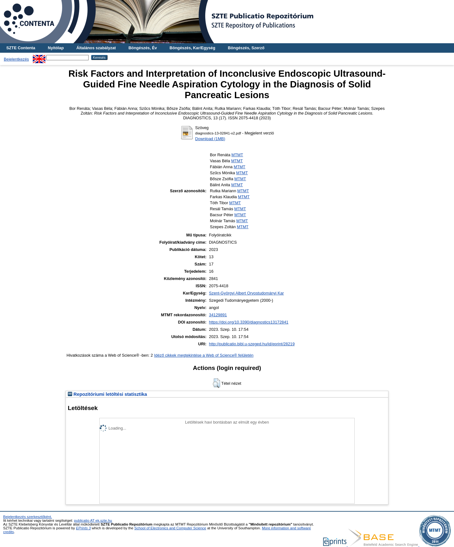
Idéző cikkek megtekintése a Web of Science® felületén (203, 355)
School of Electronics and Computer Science (170, 528)
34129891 (218, 314)
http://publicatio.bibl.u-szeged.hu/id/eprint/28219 (252, 344)
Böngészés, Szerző (246, 47)
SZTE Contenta (20, 47)
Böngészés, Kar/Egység (192, 47)
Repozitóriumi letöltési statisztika (107, 394)
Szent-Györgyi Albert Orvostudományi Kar (246, 293)
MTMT (237, 154)
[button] (216, 383)
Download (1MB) (210, 138)
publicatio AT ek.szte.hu (93, 520)
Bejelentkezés (16, 59)
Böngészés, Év (142, 47)
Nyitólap (56, 47)
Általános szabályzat (96, 47)
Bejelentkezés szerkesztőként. (27, 517)
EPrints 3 (83, 528)
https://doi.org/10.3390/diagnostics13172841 (248, 322)
